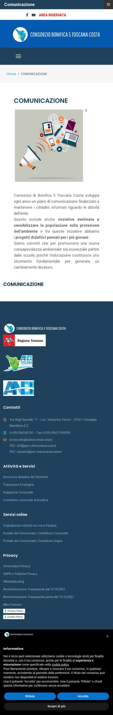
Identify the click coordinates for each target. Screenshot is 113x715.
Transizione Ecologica (18, 485)
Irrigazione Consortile (18, 492)
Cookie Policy (15, 617)
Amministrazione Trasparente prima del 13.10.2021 (38, 597)
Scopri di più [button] (56, 706)
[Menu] (18, 56)
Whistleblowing (13, 581)
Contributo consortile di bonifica (25, 500)
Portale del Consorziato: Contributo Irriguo (33, 541)
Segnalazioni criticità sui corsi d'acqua (29, 525)
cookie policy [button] (60, 664)
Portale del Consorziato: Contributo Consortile (35, 533)
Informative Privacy (16, 566)
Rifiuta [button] (30, 696)
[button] (107, 636)
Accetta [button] (83, 696)
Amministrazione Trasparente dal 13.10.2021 (34, 589)
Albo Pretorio (12, 605)
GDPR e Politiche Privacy (20, 574)
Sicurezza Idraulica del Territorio (25, 477)
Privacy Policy (15, 611)
